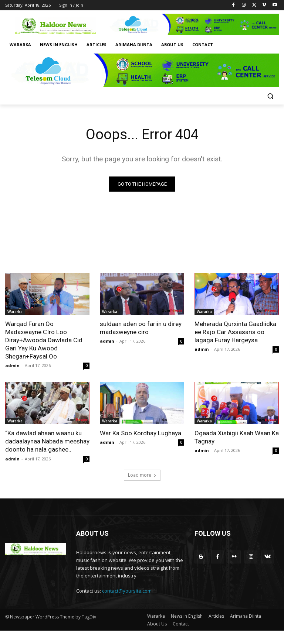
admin (12, 365)
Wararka (15, 311)
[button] (270, 96)
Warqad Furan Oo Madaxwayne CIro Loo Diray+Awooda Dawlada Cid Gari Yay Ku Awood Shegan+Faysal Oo (43, 340)
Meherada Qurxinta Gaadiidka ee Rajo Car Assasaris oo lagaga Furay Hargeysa (235, 332)
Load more (142, 475)
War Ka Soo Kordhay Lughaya (140, 433)
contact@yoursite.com (127, 590)
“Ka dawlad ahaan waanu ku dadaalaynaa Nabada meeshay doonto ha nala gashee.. (47, 441)
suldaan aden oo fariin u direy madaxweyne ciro (141, 328)
